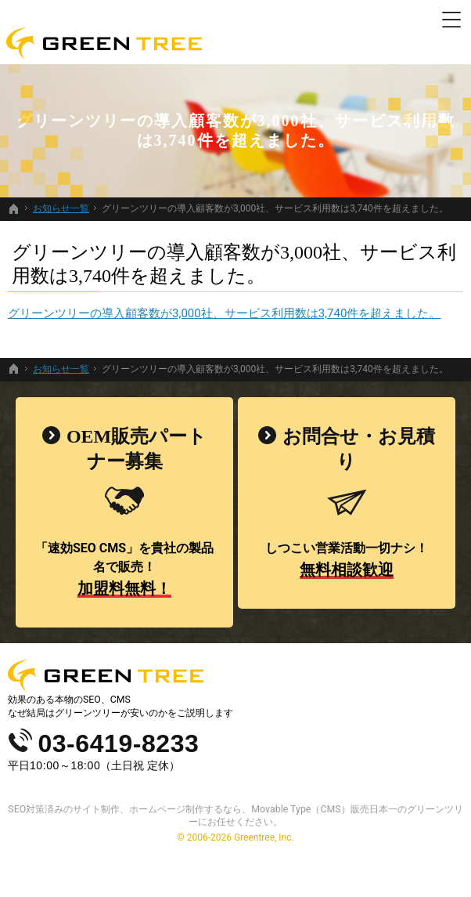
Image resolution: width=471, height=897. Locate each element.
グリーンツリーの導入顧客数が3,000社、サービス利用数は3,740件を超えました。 (224, 313)
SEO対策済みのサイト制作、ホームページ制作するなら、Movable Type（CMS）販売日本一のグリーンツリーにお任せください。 (235, 815)
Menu (451, 19)
